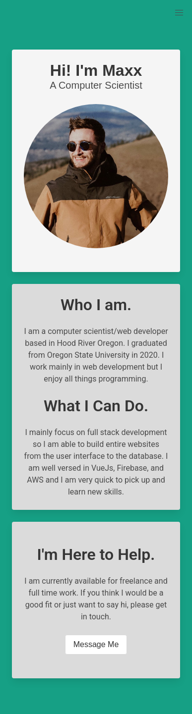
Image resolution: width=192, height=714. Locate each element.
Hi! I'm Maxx (96, 70)
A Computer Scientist (96, 85)
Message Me (96, 644)
